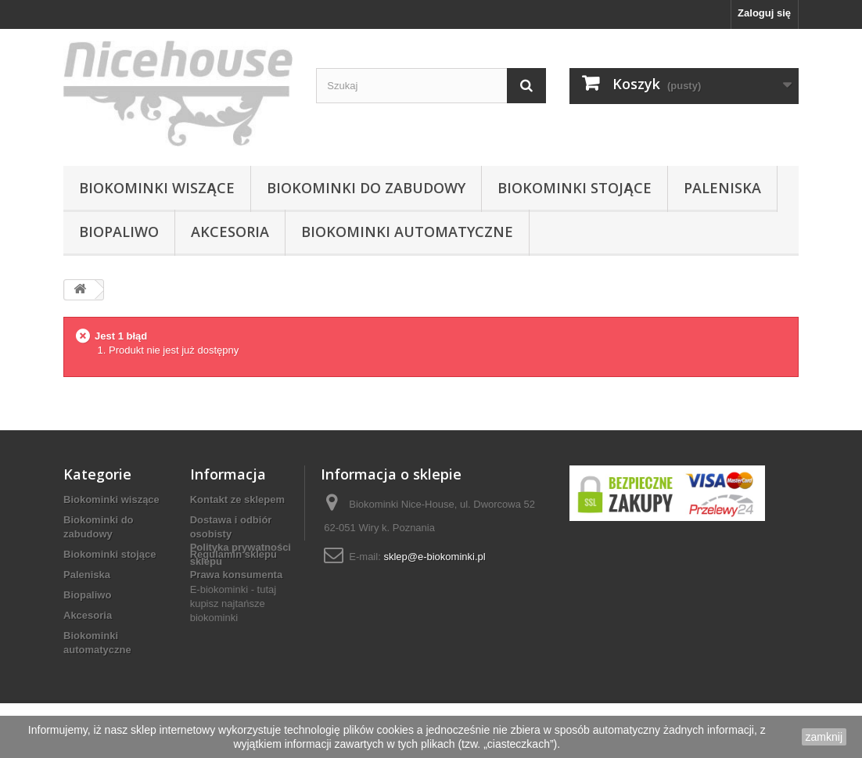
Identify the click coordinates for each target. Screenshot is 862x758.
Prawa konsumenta (236, 574)
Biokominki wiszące (157, 187)
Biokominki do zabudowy (366, 187)
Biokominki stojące (574, 187)
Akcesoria (230, 231)
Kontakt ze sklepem (237, 499)
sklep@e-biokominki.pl (434, 556)
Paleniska (722, 187)
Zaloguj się (764, 13)
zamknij (824, 737)
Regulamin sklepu (233, 554)
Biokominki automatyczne (407, 231)
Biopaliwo (119, 231)
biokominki (214, 672)
